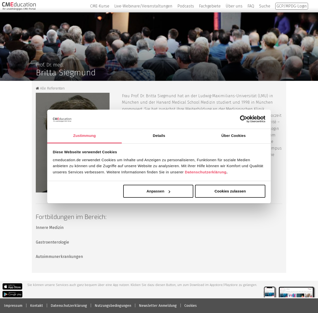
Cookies (190, 306)
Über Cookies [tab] (233, 135)
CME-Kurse (99, 6)
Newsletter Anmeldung (158, 306)
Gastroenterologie (52, 242)
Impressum (13, 306)
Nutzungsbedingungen (113, 306)
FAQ (250, 6)
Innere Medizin (50, 227)
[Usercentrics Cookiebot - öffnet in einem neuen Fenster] (243, 119)
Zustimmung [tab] (84, 135)
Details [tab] (159, 135)
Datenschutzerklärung (206, 172)
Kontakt (36, 306)
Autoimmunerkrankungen (59, 256)
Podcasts (185, 6)
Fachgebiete (210, 6)
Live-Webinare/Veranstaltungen (143, 6)
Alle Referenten (50, 88)
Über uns (234, 6)
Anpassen (158, 191)
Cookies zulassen (230, 191)
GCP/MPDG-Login (292, 6)
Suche (264, 6)
